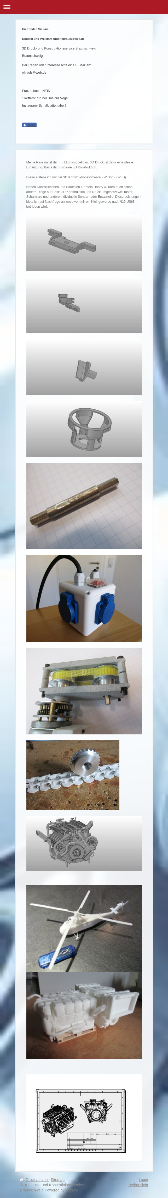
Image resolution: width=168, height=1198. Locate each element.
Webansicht (138, 1185)
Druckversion (34, 1180)
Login (143, 1180)
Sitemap (58, 1180)
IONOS (72, 1190)
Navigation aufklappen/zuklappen (84, 7)
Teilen (29, 125)
